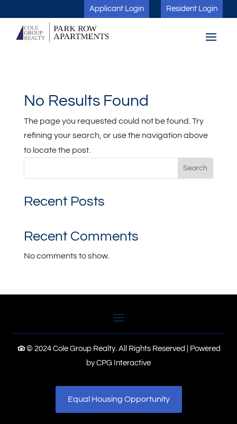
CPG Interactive (123, 363)
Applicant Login (116, 9)
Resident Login (191, 9)
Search (195, 168)
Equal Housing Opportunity (119, 399)
